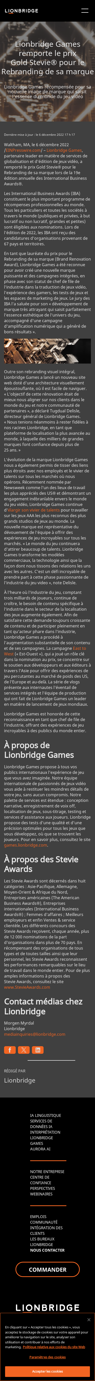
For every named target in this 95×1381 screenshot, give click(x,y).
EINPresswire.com (23, 150)
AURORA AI (40, 1148)
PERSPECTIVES (42, 1188)
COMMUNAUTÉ (44, 1222)
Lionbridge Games (64, 150)
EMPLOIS (38, 1216)
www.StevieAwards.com (27, 987)
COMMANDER (47, 1269)
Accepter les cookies (47, 1371)
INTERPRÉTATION (45, 1132)
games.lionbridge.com (25, 845)
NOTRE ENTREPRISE (47, 1171)
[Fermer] (88, 1319)
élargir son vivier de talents (34, 510)
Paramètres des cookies (47, 1357)
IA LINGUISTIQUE (45, 1115)
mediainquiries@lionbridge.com (34, 1034)
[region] (47, 1347)
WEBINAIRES (41, 1193)
